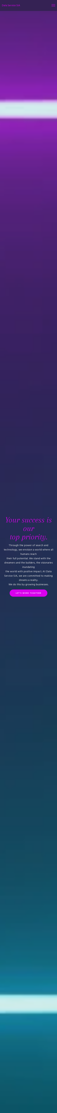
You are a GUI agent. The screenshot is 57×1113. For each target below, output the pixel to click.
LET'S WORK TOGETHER (28, 593)
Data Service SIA (11, 5)
